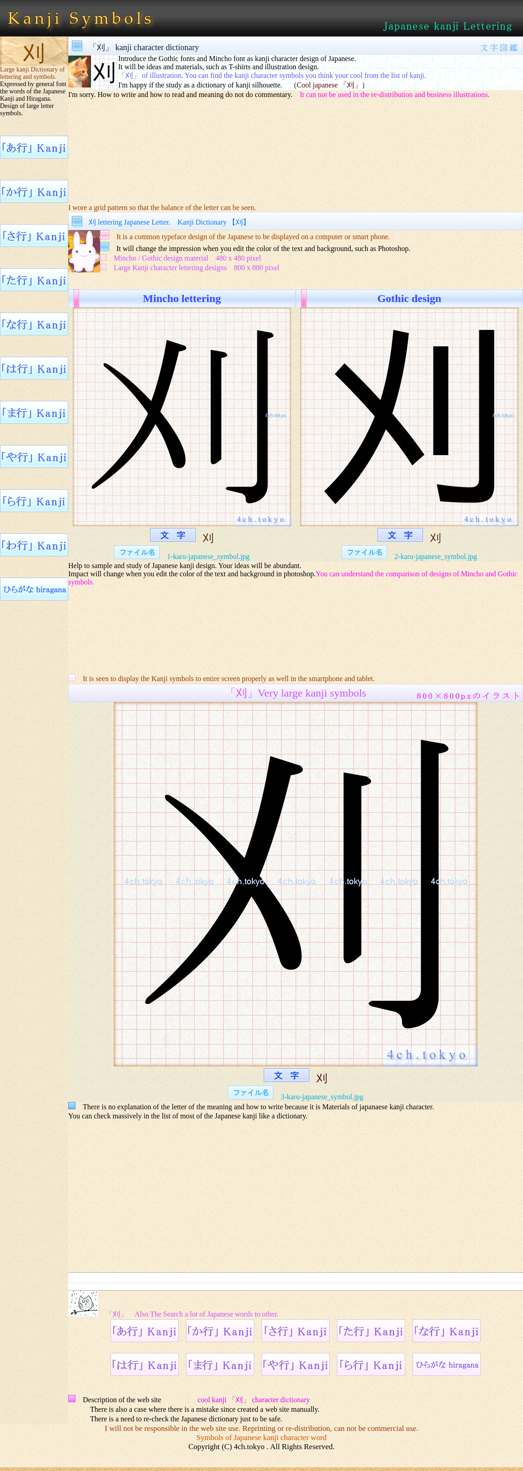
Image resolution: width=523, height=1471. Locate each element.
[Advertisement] (295, 144)
